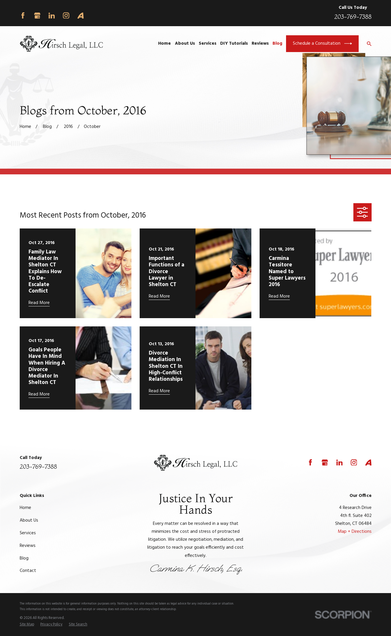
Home (25, 507)
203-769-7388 (353, 16)
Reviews (28, 545)
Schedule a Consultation (322, 43)
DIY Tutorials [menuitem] (234, 43)
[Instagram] (66, 15)
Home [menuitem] (164, 43)
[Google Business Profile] (37, 15)
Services (28, 533)
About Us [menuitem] (185, 43)
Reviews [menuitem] (260, 43)
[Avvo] (80, 15)
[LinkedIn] (52, 15)
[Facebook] (23, 15)
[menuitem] (27, 624)
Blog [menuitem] (277, 43)
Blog (24, 558)
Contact (28, 570)
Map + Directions (355, 531)
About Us (29, 520)
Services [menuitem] (207, 43)
